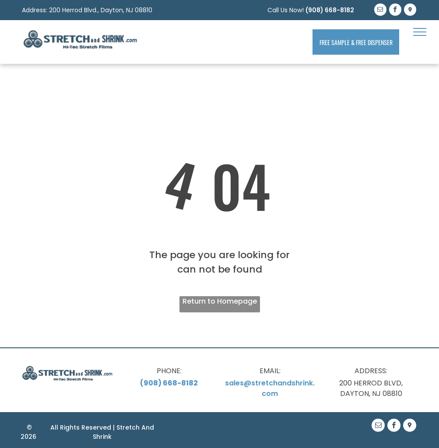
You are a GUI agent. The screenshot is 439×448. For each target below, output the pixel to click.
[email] (380, 11)
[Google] (410, 11)
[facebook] (395, 11)
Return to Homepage (220, 301)
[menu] (419, 32)
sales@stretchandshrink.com (270, 388)
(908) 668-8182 (330, 10)
